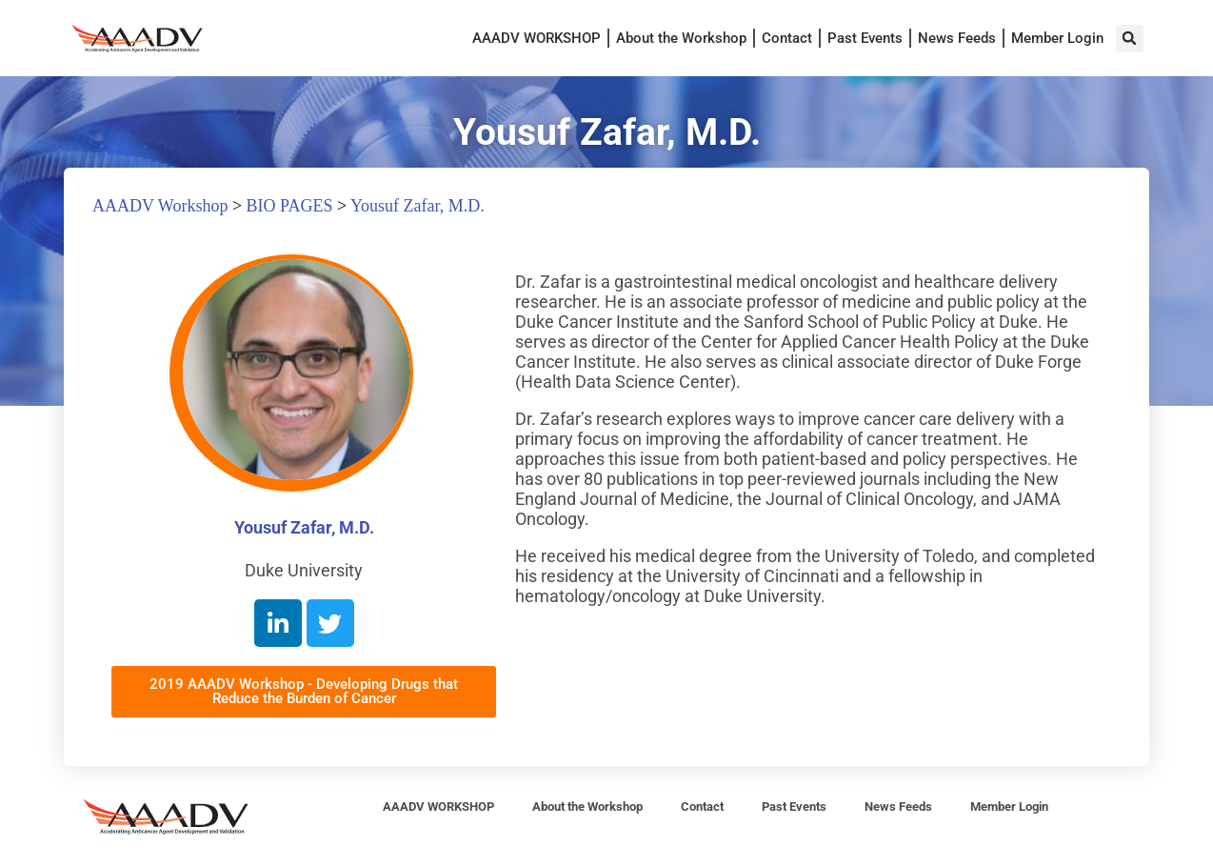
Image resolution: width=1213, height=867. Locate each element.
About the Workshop (681, 38)
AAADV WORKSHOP (536, 38)
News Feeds (957, 38)
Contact (787, 38)
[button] (1129, 38)
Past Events (865, 38)
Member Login (1057, 38)
